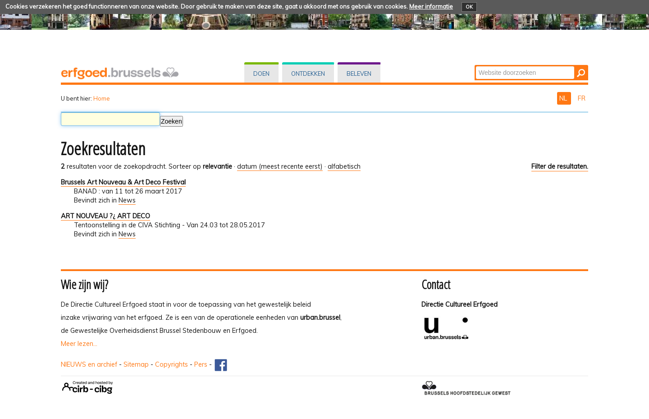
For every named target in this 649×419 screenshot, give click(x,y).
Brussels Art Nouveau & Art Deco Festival (123, 182)
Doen (261, 73)
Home (101, 98)
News (127, 200)
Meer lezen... (79, 344)
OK (469, 7)
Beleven (359, 73)
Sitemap (136, 364)
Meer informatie (431, 6)
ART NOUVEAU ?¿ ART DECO (105, 216)
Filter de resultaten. (559, 166)
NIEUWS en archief (89, 364)
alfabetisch (344, 166)
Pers (200, 364)
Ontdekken (308, 73)
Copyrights (171, 364)
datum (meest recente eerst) (280, 166)
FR (581, 98)
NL (564, 98)
